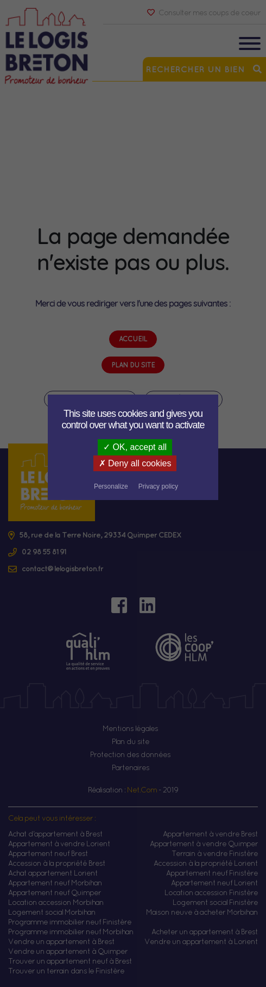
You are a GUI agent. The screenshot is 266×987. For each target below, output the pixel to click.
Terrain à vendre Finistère (215, 853)
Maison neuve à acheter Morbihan (202, 912)
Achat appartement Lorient (53, 873)
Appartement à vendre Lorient (59, 843)
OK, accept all (135, 447)
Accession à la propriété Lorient (206, 863)
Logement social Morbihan (52, 912)
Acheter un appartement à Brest (204, 931)
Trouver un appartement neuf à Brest (70, 961)
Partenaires (130, 767)
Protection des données (130, 754)
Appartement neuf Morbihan (55, 882)
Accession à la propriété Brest (56, 863)
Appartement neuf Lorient (214, 882)
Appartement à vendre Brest (210, 833)
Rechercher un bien (204, 69)
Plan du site (130, 741)
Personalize (179, 464)
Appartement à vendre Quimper (204, 843)
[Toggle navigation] (249, 45)
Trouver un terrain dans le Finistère (66, 970)
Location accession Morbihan (56, 902)
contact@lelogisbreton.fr (62, 568)
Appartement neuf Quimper (54, 892)
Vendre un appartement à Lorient (201, 941)
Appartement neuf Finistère (212, 873)
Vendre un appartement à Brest (61, 941)
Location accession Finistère (211, 892)
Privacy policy (133, 479)
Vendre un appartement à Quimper (68, 951)
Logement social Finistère (215, 902)
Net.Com (142, 789)
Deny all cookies (109, 463)
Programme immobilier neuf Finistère (69, 921)
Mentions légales (130, 728)
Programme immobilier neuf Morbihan (71, 931)
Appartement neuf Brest (48, 853)
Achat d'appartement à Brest (55, 833)
